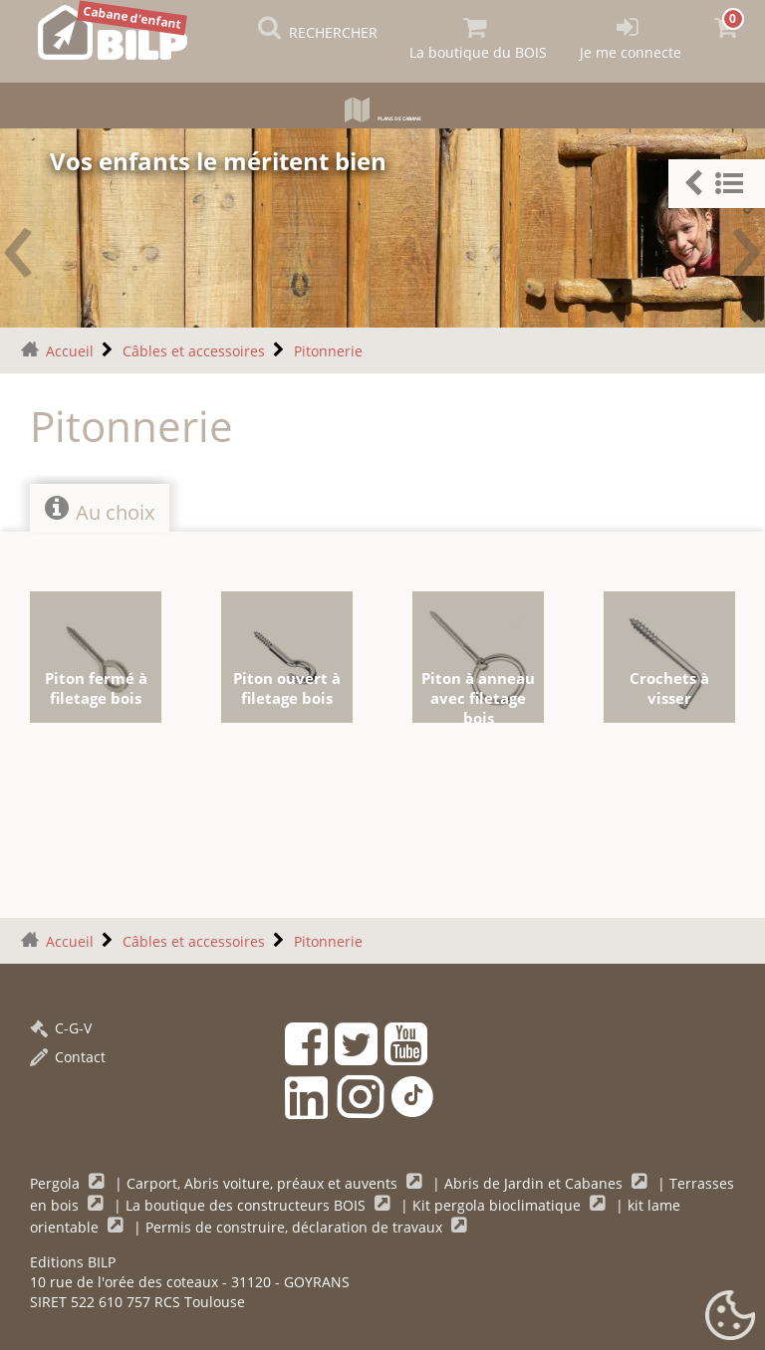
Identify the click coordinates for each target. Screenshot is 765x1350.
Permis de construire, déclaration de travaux (295, 1223)
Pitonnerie (328, 347)
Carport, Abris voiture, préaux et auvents (264, 1179)
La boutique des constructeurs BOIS (248, 1201)
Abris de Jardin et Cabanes (535, 1179)
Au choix (99, 506)
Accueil (70, 347)
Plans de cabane (383, 114)
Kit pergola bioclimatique (498, 1201)
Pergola (57, 1179)
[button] (716, 183)
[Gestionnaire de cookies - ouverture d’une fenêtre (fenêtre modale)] (730, 1316)
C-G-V (61, 1023)
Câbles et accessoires (194, 347)
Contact (68, 1052)
